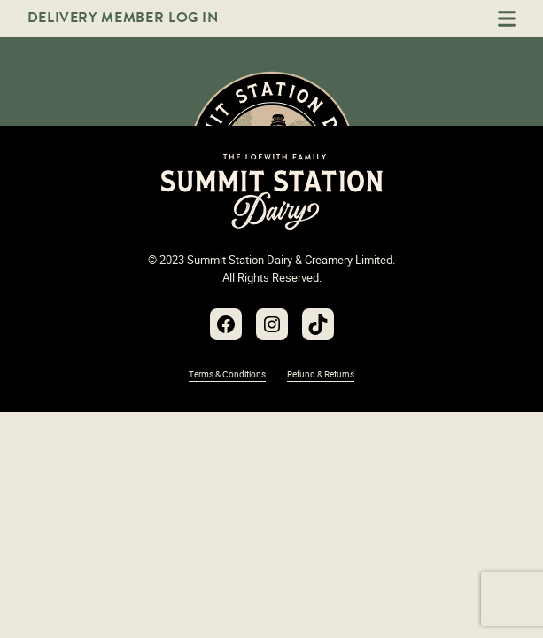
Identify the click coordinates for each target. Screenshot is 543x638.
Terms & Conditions (227, 374)
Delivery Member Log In (123, 17)
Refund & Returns (320, 374)
